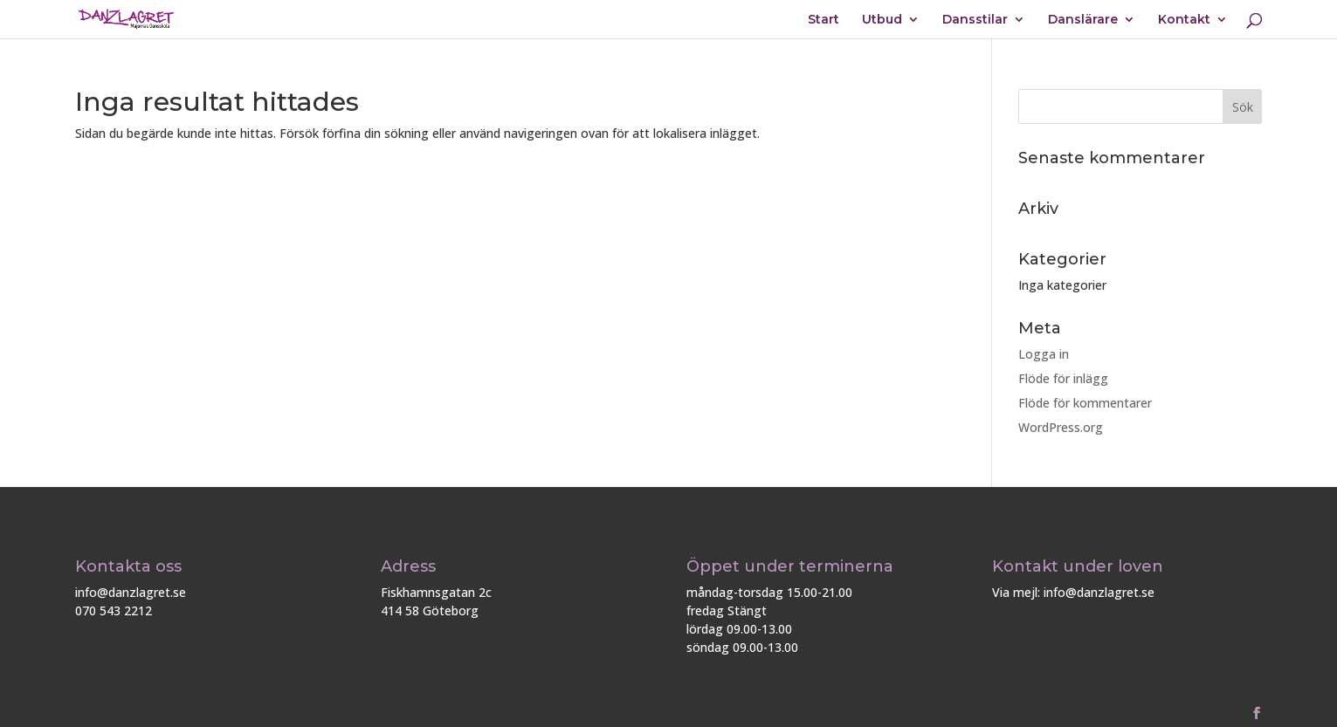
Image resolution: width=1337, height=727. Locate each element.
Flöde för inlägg (1063, 378)
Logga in (1043, 354)
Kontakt (1184, 20)
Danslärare (1083, 20)
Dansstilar (975, 20)
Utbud (882, 20)
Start (823, 20)
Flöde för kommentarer (1085, 402)
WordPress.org (1060, 427)
